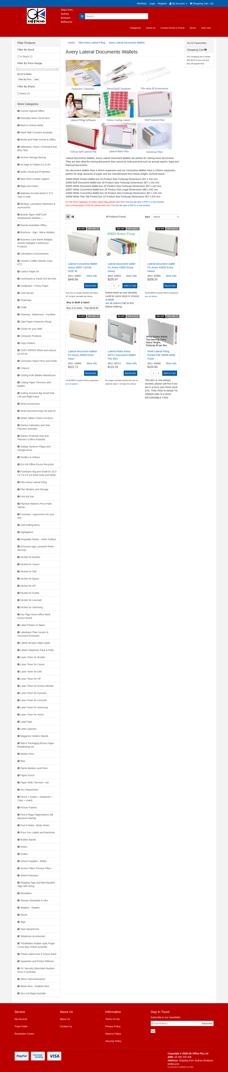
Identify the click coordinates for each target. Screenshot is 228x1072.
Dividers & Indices (30, 457)
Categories (135, 28)
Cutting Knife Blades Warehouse (38, 375)
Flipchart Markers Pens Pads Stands (34, 505)
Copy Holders (27, 343)
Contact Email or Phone (172, 28)
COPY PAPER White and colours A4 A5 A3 (36, 352)
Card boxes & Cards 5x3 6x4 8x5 (38, 278)
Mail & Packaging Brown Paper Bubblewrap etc (35, 745)
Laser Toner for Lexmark (33, 700)
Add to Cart (130, 285)
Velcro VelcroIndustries (32, 979)
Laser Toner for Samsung (34, 707)
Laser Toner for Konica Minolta (37, 686)
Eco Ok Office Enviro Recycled (37, 464)
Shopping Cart (197, 49)
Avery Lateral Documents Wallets (127, 42)
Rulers (23, 846)
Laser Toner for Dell (31, 671)
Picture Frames (28, 807)
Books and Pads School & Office (38, 139)
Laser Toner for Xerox (32, 714)
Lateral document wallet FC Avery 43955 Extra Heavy (161, 267)
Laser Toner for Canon (32, 664)
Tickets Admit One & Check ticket (38, 954)
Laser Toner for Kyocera (33, 693)
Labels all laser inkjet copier (35, 643)
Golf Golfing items (30, 525)
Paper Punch (27, 775)
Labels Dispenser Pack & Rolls (37, 650)
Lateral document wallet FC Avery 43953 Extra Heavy (121, 267)
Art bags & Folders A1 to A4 (35, 164)
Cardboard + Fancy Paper (34, 285)
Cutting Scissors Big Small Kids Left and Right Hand (35, 395)
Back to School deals (31, 125)
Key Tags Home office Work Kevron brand (33, 616)
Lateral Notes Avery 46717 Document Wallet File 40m (122, 355)
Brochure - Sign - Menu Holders (37, 232)
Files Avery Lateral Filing (33, 482)
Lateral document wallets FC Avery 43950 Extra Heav (82, 355)
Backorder (90, 285)
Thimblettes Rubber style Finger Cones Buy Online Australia (36, 945)
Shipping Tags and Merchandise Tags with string (36, 884)
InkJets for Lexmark (31, 600)
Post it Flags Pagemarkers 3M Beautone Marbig (35, 816)
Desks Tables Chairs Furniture (36, 418)
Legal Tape (26, 721)
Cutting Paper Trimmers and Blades (34, 384)
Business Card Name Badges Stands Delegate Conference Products (35, 243)
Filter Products (26, 42)
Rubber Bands (28, 839)
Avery (25, 93)
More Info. (92, 275)
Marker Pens (27, 753)
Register (162, 3)
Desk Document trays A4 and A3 (38, 411)
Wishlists (142, 3)
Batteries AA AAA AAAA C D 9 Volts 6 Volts (35, 195)
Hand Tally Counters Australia (36, 132)
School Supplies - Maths (33, 861)
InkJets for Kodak (29, 593)
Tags (23, 922)
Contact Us (66, 1026)
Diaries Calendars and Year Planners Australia (33, 427)
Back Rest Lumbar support (34, 179)
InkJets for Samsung (31, 607)
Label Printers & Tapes (32, 625)
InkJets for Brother (30, 557)
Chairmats (26, 300)
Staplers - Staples (30, 907)
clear (36, 79)
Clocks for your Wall (31, 328)
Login (152, 3)
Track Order (21, 1026)
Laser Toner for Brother (33, 657)
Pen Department (29, 789)
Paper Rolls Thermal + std (34, 782)
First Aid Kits (27, 496)
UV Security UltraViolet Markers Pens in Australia (36, 970)
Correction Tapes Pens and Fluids (38, 361)
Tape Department (29, 929)
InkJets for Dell (28, 571)
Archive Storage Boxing (33, 157)
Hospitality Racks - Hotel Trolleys (38, 539)
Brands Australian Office (33, 225)
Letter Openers (28, 728)
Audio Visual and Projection (35, 171)
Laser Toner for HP (30, 678)
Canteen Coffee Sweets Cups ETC (35, 262)
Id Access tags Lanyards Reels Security (35, 548)
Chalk (23, 307)
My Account (21, 1019)
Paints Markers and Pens (34, 768)
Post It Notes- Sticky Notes (35, 825)
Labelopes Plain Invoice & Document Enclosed (32, 634)
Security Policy (113, 1041)
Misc (22, 761)
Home (193, 28)
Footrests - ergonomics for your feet (35, 516)
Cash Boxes (26, 293)
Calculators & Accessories (34, 253)
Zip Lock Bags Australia (33, 993)
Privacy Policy (112, 1026)
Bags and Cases (29, 186)
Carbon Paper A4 (29, 271)
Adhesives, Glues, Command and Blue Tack (37, 148)
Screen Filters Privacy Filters (35, 868)
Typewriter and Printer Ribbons (37, 961)
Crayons (24, 368)
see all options (113, 303)
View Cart (206, 28)
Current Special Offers (32, 111)
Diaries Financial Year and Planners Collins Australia (33, 437)
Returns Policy (113, 1033)
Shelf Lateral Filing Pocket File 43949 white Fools (161, 355)
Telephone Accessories (32, 936)
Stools (23, 914)
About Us (150, 28)
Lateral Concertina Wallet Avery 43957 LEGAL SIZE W (82, 267)
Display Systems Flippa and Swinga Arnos (34, 448)
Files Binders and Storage (34, 489)
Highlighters (26, 532)
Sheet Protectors (29, 875)
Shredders (26, 893)
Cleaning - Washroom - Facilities (38, 314)
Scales (24, 854)
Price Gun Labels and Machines (37, 832)
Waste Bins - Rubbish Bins (34, 986)
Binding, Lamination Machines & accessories (36, 205)
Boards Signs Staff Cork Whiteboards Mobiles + (31, 216)
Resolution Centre (24, 1033)
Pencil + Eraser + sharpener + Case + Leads (35, 798)
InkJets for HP (28, 585)
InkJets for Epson (29, 578)
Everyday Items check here (35, 118)
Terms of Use (112, 1019)
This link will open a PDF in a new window (144, 202)
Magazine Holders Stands (34, 736)
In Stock (26, 56)
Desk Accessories (30, 403)
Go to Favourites (197, 42)
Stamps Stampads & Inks (34, 900)
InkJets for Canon (30, 564)
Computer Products (31, 336)
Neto (191, 1067)
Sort (147, 216)
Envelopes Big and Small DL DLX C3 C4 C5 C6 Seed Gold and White (37, 473)
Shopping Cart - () (202, 3)
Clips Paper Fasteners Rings (35, 321)
